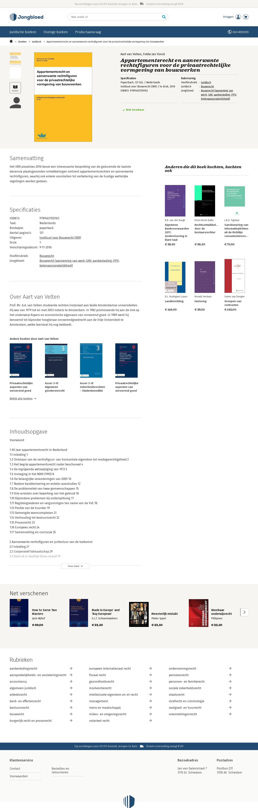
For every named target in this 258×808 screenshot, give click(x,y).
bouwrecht (41, 714)
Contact (15, 768)
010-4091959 (240, 32)
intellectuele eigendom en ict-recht (120, 694)
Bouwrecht (207, 86)
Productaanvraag (88, 32)
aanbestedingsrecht (41, 668)
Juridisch (36, 41)
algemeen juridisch (41, 688)
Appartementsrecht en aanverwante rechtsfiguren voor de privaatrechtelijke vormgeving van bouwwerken (105, 41)
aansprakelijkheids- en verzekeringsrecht (41, 675)
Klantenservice (21, 760)
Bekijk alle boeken (21, 398)
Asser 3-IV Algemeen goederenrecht (54, 387)
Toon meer (73, 566)
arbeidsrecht (41, 694)
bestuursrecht (41, 707)
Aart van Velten (131, 54)
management (120, 701)
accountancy (41, 681)
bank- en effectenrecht (41, 701)
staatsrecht (200, 694)
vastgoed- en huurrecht (200, 707)
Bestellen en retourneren (60, 770)
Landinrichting (174, 301)
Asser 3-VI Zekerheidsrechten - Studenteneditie (92, 387)
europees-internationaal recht (120, 668)
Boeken (22, 41)
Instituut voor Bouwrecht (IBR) (60, 237)
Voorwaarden (19, 776)
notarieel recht (120, 720)
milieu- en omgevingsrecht (120, 714)
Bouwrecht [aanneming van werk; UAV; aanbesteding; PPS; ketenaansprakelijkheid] (219, 94)
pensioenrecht (200, 675)
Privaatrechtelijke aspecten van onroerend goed (21, 387)
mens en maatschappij (120, 707)
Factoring (201, 301)
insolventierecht (120, 688)
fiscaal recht (120, 675)
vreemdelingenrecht (200, 714)
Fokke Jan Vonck (154, 54)
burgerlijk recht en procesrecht (41, 720)
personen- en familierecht (200, 681)
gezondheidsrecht (120, 681)
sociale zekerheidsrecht (200, 688)
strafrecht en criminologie (200, 701)
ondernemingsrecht (200, 668)
